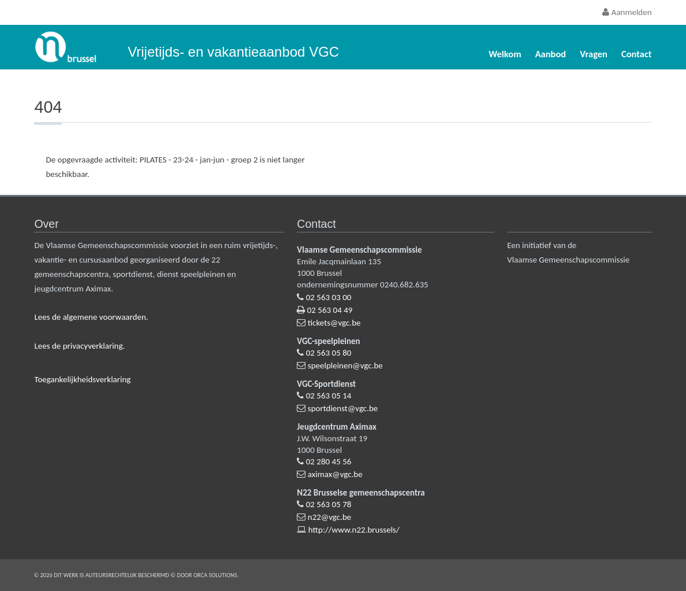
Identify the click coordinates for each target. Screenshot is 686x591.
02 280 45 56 (329, 461)
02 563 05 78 (329, 504)
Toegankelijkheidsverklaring (82, 379)
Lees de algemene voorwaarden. (91, 317)
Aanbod (550, 54)
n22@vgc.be (330, 517)
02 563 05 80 (329, 353)
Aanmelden (626, 12)
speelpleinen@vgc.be (345, 365)
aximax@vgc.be (335, 474)
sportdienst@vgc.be (343, 408)
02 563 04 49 (330, 310)
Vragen (593, 54)
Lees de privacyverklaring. (79, 346)
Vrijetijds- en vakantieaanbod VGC (233, 52)
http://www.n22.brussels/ (354, 529)
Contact (636, 54)
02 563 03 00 (329, 297)
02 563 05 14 (329, 395)
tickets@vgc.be (334, 322)
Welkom (505, 54)
